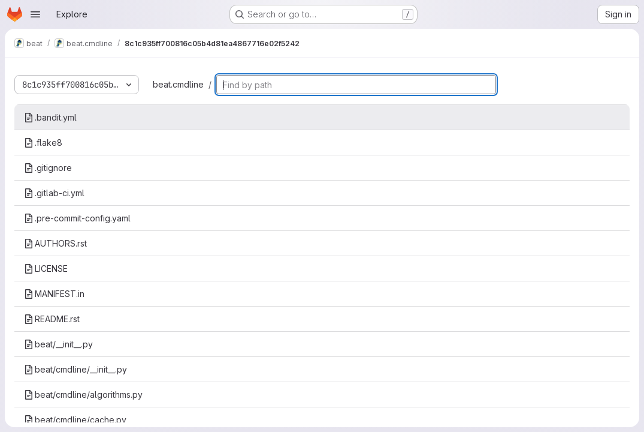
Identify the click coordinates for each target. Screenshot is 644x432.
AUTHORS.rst (55, 243)
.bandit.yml (50, 117)
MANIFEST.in (54, 294)
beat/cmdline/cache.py (75, 420)
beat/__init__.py (58, 344)
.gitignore (48, 168)
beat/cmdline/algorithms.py (83, 394)
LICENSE (46, 268)
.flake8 (43, 142)
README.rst (52, 319)
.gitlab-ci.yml (54, 193)
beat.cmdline (178, 84)
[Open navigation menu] (35, 14)
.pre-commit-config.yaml (77, 218)
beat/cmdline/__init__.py (75, 369)
